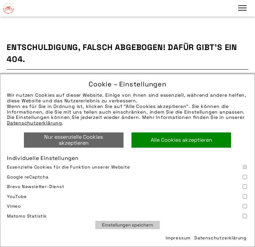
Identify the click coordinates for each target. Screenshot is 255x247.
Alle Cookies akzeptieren (181, 139)
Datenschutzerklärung (34, 123)
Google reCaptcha (127, 177)
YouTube (127, 196)
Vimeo (127, 206)
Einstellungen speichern (127, 225)
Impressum (178, 238)
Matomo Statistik (127, 216)
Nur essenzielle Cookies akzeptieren (73, 139)
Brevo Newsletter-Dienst (127, 186)
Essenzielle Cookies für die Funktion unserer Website (127, 167)
